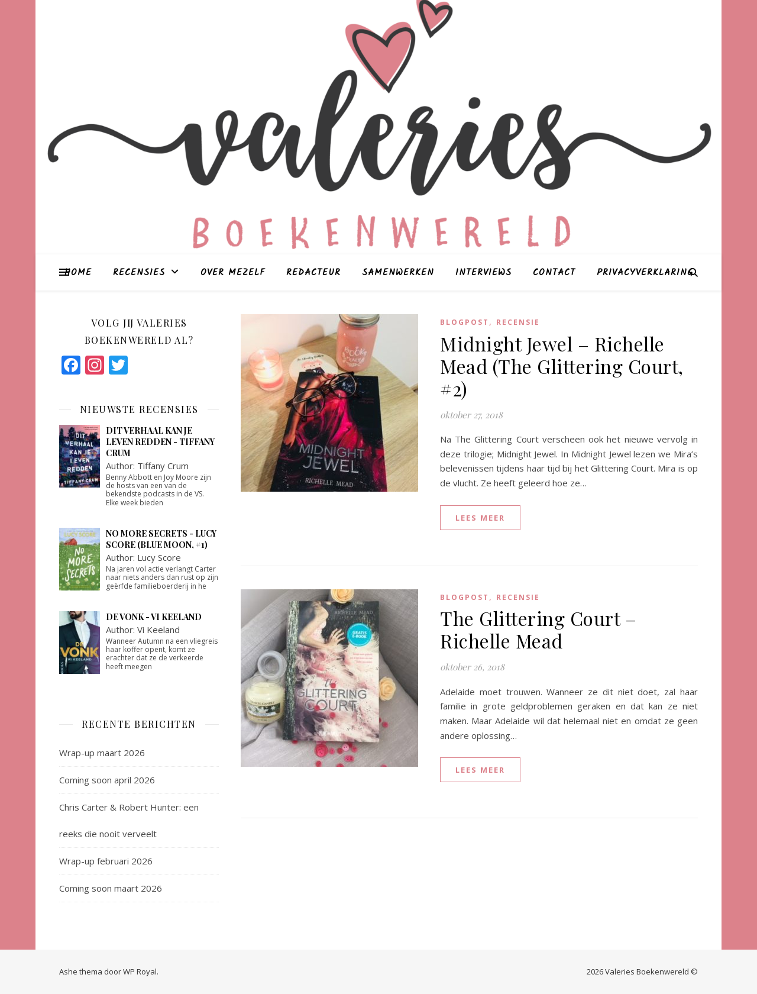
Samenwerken (398, 273)
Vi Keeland (158, 629)
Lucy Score (159, 557)
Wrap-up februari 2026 (106, 861)
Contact (554, 273)
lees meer (480, 517)
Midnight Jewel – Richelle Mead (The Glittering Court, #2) (562, 366)
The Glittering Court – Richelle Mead (538, 629)
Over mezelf (232, 273)
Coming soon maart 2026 (110, 888)
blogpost (464, 322)
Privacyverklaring (645, 273)
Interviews (483, 273)
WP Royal (140, 971)
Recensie (518, 322)
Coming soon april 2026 (107, 780)
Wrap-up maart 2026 (102, 753)
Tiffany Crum (163, 466)
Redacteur (313, 273)
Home (78, 273)
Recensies (139, 273)
